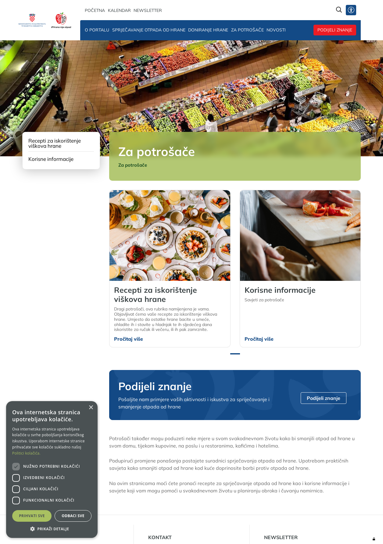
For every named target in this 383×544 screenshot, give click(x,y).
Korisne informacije (50, 159)
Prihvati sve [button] (32, 515)
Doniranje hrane (208, 30)
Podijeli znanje (334, 30)
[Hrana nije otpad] (61, 20)
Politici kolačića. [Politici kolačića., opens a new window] (26, 453)
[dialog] (52, 469)
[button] (235, 353)
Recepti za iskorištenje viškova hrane (54, 143)
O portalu (97, 30)
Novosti (276, 30)
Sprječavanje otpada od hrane (148, 30)
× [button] (90, 407)
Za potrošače (247, 30)
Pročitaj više (128, 339)
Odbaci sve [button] (73, 515)
